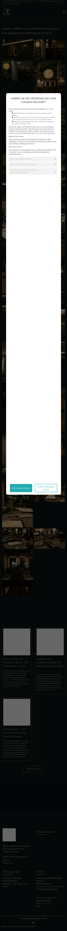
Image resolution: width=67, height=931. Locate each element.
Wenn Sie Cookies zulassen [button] (33, 159)
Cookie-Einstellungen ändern (46, 488)
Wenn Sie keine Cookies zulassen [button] (33, 164)
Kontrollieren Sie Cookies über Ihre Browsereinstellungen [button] (33, 171)
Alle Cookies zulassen (21, 488)
